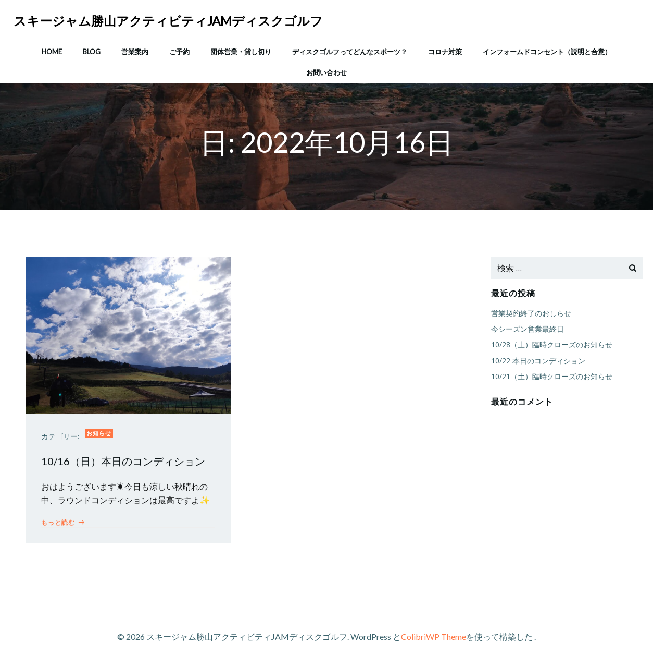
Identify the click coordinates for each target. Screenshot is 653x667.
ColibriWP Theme (433, 636)
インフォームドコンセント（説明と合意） (547, 51)
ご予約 (179, 51)
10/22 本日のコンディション (538, 361)
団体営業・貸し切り (240, 51)
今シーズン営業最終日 (527, 329)
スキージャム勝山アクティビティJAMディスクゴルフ (168, 20)
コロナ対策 (445, 51)
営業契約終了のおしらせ (531, 313)
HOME (52, 51)
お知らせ (98, 433)
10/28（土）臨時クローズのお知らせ (551, 344)
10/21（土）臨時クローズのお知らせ (551, 376)
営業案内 (134, 51)
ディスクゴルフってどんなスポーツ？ (349, 51)
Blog (92, 51)
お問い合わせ (326, 72)
